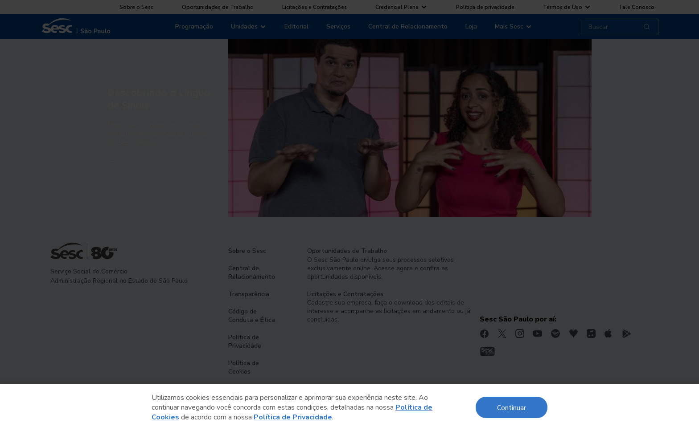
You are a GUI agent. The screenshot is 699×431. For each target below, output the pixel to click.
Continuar (511, 407)
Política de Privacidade (293, 417)
